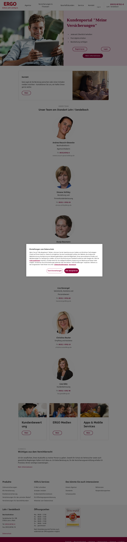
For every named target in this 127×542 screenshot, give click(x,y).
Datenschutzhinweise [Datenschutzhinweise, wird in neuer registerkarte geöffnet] (61, 264)
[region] (64, 260)
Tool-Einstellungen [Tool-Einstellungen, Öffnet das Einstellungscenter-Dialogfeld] (55, 271)
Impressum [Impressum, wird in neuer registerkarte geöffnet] (72, 264)
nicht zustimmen (34, 260)
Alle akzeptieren (71, 271)
